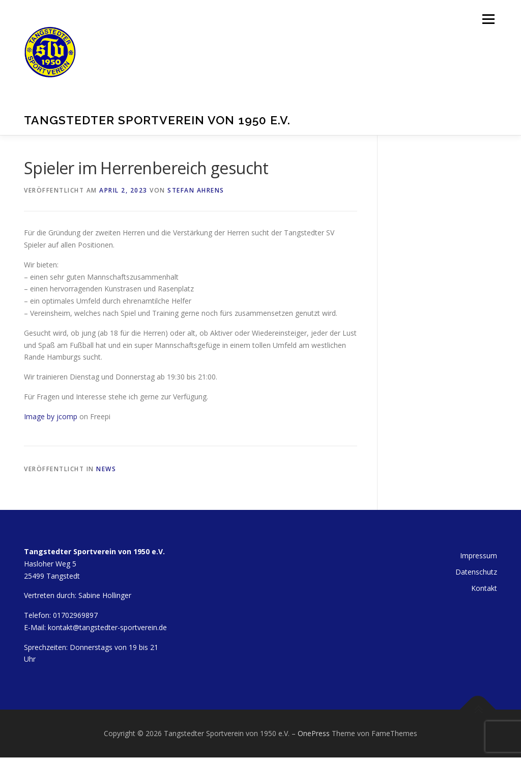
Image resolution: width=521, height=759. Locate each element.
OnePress (314, 733)
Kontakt (484, 588)
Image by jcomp (50, 416)
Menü (488, 19)
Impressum (478, 555)
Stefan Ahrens (195, 190)
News (106, 469)
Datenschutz (476, 572)
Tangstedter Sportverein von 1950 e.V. (157, 119)
